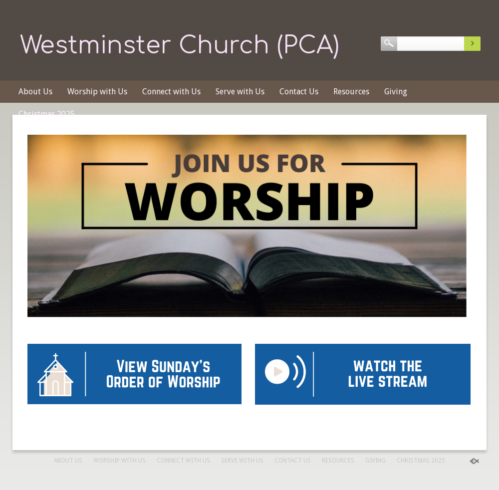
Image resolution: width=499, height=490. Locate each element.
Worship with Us (97, 91)
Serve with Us (240, 91)
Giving (395, 91)
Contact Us (298, 91)
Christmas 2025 (46, 114)
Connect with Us (171, 91)
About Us (35, 91)
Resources (351, 91)
